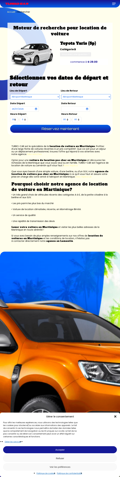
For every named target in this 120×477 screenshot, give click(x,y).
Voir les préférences (60, 467)
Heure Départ (18, 114)
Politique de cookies (46, 473)
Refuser (60, 458)
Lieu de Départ (18, 90)
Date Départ (17, 103)
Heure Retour (69, 114)
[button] (115, 416)
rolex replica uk (83, 176)
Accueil (11, 11)
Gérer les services (13, 441)
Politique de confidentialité (69, 473)
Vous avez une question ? (76, 54)
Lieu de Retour (69, 90)
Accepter (60, 449)
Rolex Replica (71, 165)
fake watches (34, 154)
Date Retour (68, 103)
